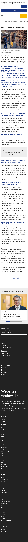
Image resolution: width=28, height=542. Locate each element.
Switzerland (4, 520)
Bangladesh (4, 447)
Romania (3, 512)
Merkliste (22, 21)
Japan (2, 458)
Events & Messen (5, 353)
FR (6, 479)
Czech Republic (5, 481)
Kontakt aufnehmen (5, 362)
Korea (2, 460)
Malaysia (3, 462)
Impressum (3, 343)
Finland (3, 486)
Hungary (3, 494)
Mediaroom (7, 16)
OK (24, 6)
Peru (2, 438)
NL (8, 479)
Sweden (3, 518)
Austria (2, 477)
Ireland (2, 497)
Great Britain (4, 492)
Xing (3, 374)
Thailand (3, 468)
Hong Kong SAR (5, 451)
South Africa (4, 421)
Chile (2, 434)
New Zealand (4, 531)
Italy (2, 499)
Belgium (3, 479)
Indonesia (3, 455)
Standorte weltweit (5, 355)
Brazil (2, 430)
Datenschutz (4, 345)
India (2, 453)
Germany (3, 490)
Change (14, 10)
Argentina (3, 427)
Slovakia (3, 514)
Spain (2, 516)
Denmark (3, 484)
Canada (3, 432)
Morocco (3, 419)
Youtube (4, 372)
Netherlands (4, 503)
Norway (3, 505)
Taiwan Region (4, 466)
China (2, 449)
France (2, 488)
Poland (2, 507)
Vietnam (3, 471)
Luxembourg (4, 501)
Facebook (4, 367)
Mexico (2, 436)
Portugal (3, 510)
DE (10, 501)
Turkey (2, 523)
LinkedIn (4, 370)
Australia (3, 529)
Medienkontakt (4, 360)
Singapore (3, 464)
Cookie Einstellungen (6, 347)
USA (2, 440)
